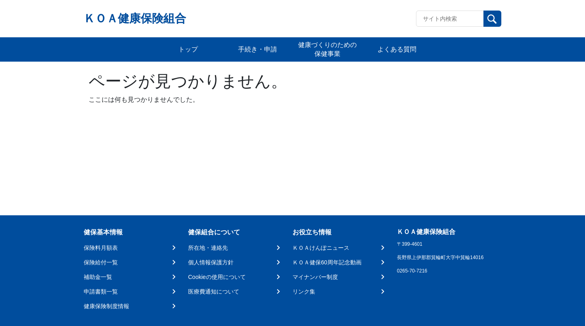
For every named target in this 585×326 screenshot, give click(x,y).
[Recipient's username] (450, 19)
